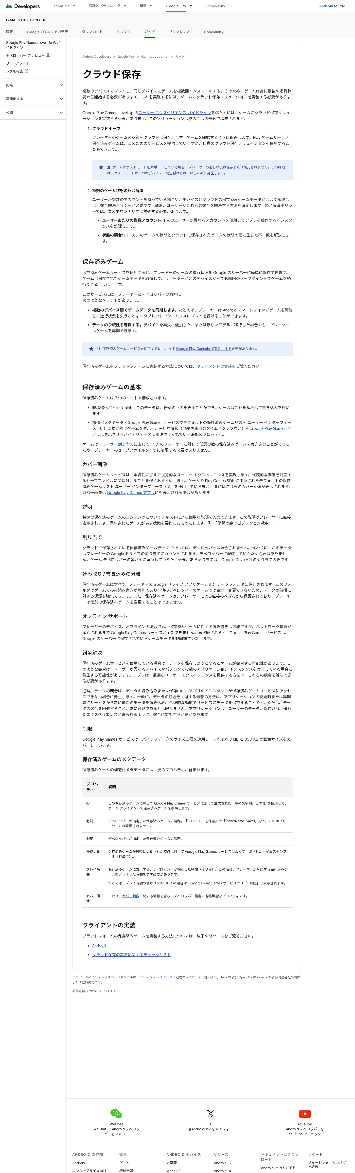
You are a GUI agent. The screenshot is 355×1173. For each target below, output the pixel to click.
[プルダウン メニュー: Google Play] (193, 6)
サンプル (124, 32)
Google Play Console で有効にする (203, 349)
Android (99, 946)
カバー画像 (130, 896)
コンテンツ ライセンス (156, 977)
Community (215, 6)
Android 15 (222, 1163)
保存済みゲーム (106, 143)
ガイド (180, 57)
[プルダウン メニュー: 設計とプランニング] (127, 6)
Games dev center (25, 20)
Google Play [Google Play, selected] (176, 6)
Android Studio (332, 6)
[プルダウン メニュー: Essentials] (76, 6)
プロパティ (212, 434)
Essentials (61, 6)
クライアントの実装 (214, 366)
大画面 (171, 1163)
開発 (143, 6)
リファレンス (179, 32)
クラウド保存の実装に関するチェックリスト (131, 955)
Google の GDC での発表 (47, 32)
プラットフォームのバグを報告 (327, 1165)
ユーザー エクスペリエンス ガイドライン (174, 112)
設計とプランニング (104, 6)
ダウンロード (92, 32)
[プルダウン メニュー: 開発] (153, 6)
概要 (9, 32)
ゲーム (124, 1163)
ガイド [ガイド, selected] (149, 32)
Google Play (126, 57)
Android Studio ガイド (278, 1168)
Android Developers (96, 57)
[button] (29, 85)
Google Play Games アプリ (131, 492)
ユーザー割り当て (118, 444)
